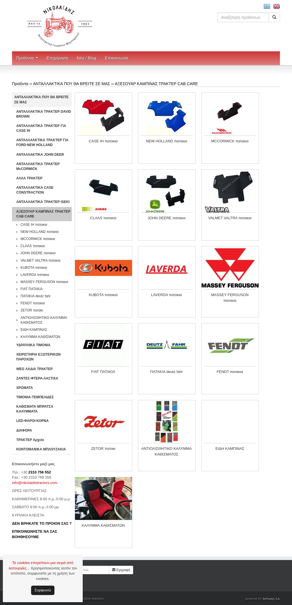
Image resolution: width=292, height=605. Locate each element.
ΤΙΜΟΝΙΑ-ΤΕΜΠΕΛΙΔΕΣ (35, 397)
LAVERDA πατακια (35, 275)
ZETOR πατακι (32, 310)
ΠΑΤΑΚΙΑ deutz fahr (36, 296)
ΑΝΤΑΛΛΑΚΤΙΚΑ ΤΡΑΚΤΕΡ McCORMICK (38, 166)
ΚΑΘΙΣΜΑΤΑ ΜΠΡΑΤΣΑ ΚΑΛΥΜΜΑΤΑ (34, 409)
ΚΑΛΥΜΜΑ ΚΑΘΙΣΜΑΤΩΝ (40, 337)
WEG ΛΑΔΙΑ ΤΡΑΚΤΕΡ (34, 369)
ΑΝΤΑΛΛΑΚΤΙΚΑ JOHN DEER (40, 155)
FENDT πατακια (33, 303)
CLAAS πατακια (33, 246)
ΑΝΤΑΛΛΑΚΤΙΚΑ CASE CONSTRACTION (34, 190)
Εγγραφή (121, 570)
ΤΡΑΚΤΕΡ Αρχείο (30, 440)
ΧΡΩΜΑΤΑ (24, 388)
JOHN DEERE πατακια (38, 253)
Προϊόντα (25, 58)
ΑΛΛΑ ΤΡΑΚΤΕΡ (29, 178)
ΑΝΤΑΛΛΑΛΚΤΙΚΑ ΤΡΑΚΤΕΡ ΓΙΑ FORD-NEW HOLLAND (42, 142)
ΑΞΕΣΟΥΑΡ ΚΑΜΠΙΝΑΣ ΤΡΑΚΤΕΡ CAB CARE (156, 83)
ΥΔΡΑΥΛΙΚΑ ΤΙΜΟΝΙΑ (33, 345)
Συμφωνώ (43, 590)
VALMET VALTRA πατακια (40, 260)
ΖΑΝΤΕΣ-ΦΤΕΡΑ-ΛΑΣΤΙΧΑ (37, 378)
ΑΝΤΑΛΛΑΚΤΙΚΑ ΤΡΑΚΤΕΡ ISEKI (43, 202)
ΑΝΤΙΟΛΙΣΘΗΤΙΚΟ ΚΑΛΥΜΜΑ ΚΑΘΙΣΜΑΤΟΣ (44, 320)
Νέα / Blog (86, 58)
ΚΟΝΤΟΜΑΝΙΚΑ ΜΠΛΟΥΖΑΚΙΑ (41, 449)
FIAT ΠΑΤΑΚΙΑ (32, 289)
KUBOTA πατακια (34, 268)
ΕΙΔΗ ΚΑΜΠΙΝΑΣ (34, 330)
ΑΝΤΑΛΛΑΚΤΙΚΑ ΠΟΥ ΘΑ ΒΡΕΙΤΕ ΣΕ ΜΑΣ (71, 83)
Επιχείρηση (57, 58)
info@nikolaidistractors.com (34, 483)
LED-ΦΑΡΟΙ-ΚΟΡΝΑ (32, 421)
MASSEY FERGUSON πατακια (44, 282)
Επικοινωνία (116, 58)
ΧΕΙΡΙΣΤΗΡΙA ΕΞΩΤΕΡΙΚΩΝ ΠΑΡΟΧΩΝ (38, 356)
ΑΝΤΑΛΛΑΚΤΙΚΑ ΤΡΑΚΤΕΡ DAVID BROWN (43, 114)
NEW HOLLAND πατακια (40, 232)
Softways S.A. (271, 599)
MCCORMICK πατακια (38, 239)
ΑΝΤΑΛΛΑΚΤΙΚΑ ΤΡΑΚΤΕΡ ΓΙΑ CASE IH (41, 128)
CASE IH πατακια (34, 225)
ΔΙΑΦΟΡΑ (24, 430)
